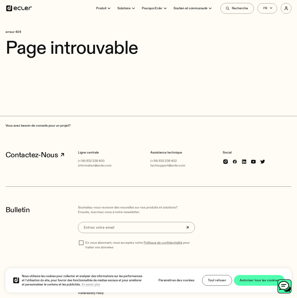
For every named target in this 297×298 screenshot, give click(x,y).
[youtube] (253, 161)
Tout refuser (217, 280)
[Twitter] (262, 161)
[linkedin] (244, 161)
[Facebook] (235, 161)
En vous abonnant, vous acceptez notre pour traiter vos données (137, 245)
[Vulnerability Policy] (90, 293)
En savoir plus (91, 284)
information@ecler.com (95, 165)
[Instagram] (225, 161)
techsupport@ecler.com (167, 165)
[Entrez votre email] (136, 227)
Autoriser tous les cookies (259, 280)
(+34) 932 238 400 (91, 161)
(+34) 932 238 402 (163, 161)
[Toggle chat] (284, 286)
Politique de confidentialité (163, 243)
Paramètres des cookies (176, 280)
